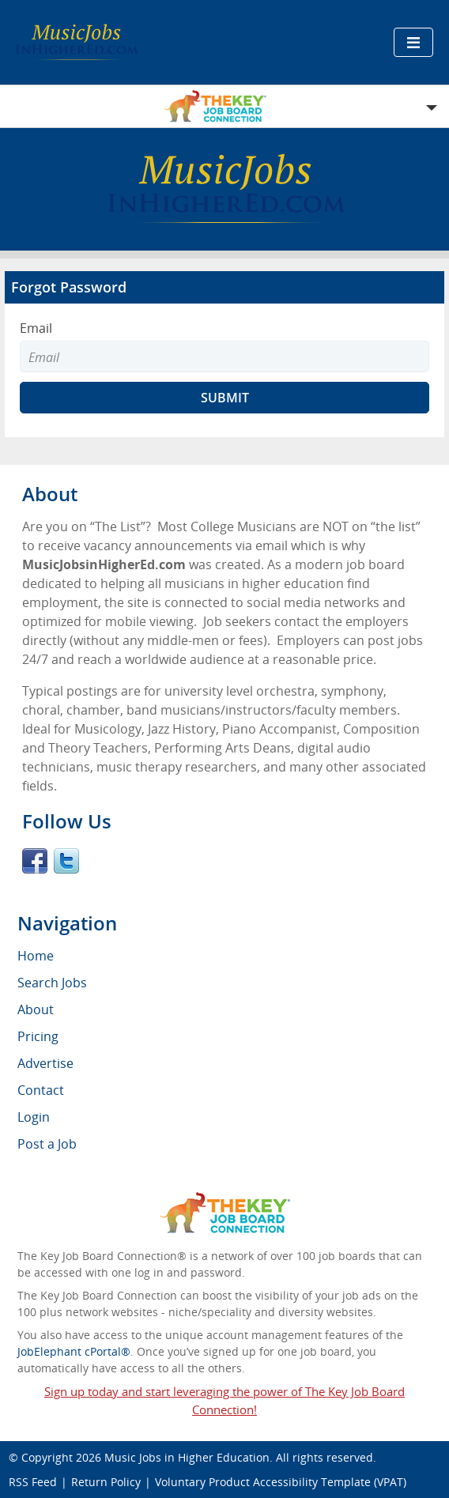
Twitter (66, 861)
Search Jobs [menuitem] (52, 982)
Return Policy (106, 1481)
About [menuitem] (35, 1009)
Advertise (45, 1063)
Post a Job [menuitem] (47, 1144)
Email (36, 328)
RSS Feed (33, 1481)
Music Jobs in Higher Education (187, 1457)
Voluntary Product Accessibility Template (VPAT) (280, 1481)
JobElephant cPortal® (73, 1351)
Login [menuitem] (33, 1117)
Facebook (34, 861)
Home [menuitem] (35, 955)
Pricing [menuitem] (37, 1036)
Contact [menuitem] (40, 1090)
